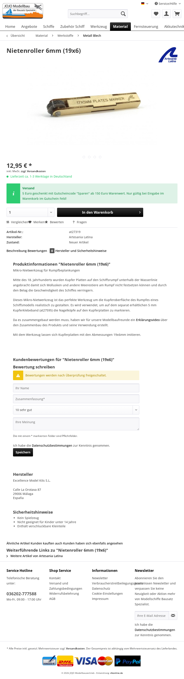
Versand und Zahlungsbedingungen (65, 586)
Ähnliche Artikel (18, 543)
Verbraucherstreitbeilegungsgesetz (112, 583)
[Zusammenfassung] (76, 398)
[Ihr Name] (76, 388)
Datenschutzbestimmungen (52, 445)
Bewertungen (41, 251)
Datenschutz (101, 588)
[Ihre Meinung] (76, 424)
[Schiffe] (48, 26)
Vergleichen (17, 222)
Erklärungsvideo (148, 320)
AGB (52, 599)
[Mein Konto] (166, 13)
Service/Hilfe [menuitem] (166, 4)
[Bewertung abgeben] (76, 409)
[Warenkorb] (177, 13)
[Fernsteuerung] (146, 26)
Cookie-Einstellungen (107, 593)
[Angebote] (29, 26)
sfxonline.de (116, 672)
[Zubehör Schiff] (72, 26)
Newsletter (100, 578)
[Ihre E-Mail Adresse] (152, 615)
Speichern (23, 452)
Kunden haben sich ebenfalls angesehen (93, 543)
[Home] (10, 26)
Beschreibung (17, 251)
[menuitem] (98, 15)
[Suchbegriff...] (98, 13)
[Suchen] (123, 13)
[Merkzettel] (155, 13)
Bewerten (55, 222)
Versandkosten (75, 648)
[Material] (120, 26)
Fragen (79, 222)
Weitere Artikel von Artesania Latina (35, 556)
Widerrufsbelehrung (64, 593)
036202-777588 (21, 594)
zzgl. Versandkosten (33, 171)
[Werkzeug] (98, 26)
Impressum (100, 599)
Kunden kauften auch (46, 543)
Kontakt (55, 578)
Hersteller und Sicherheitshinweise (81, 251)
